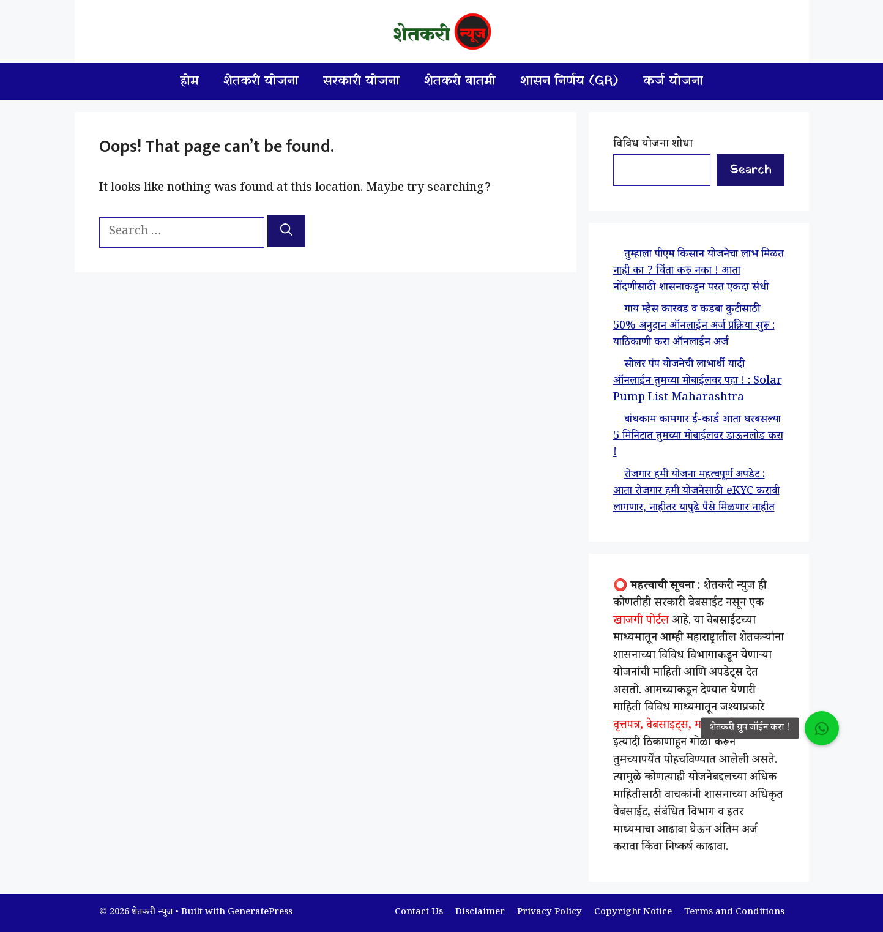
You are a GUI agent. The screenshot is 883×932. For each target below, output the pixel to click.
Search (750, 170)
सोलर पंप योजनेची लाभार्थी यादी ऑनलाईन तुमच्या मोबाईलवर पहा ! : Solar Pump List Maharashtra (697, 382)
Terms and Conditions (734, 913)
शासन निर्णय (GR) (569, 81)
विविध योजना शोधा (653, 145)
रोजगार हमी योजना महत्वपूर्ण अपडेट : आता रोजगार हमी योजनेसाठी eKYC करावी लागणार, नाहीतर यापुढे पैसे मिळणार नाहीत (696, 492)
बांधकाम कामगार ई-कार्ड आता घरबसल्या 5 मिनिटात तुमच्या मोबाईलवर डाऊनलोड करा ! (698, 437)
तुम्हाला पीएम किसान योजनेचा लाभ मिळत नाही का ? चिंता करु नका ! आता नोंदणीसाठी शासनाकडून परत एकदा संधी (698, 272)
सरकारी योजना (361, 81)
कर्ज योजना (673, 81)
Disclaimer (480, 913)
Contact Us (419, 913)
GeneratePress (260, 913)
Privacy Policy (549, 913)
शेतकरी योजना (261, 81)
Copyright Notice (633, 913)
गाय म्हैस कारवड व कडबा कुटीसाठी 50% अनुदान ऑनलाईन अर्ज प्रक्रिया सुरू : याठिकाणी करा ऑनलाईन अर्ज (694, 327)
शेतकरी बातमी (460, 81)
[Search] (286, 231)
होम (189, 81)
